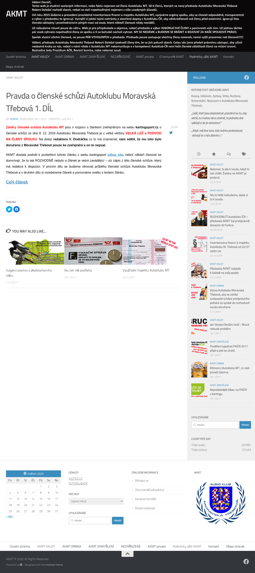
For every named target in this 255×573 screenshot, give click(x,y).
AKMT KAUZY (40, 57)
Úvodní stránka (16, 57)
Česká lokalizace (145, 508)
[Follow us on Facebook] (246, 77)
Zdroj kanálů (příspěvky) (149, 490)
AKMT (16, 14)
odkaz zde (115, 154)
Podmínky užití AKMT (203, 57)
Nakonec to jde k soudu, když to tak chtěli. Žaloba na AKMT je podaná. (229, 173)
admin (14, 119)
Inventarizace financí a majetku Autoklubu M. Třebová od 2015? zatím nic (230, 247)
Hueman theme (54, 564)
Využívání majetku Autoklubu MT (146, 270)
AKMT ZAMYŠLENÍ (92, 57)
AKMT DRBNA (64, 57)
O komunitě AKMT (171, 57)
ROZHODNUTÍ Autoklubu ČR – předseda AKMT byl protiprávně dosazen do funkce (230, 221)
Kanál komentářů (145, 499)
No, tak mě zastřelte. (79, 270)
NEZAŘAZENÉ (120, 57)
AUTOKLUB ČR (78, 483)
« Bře (9, 517)
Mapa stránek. (15, 67)
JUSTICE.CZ (75, 479)
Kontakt (228, 57)
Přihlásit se (142, 481)
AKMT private (145, 57)
